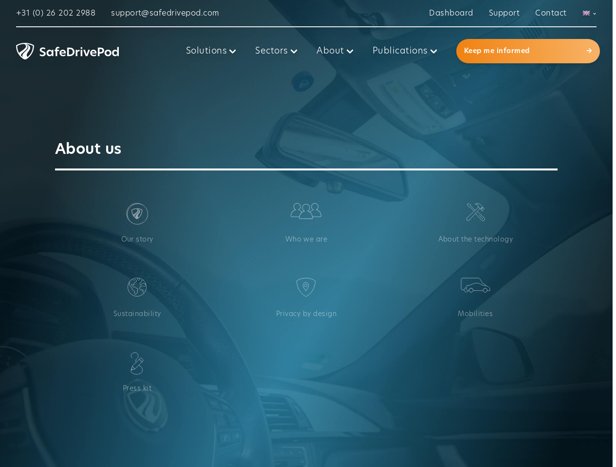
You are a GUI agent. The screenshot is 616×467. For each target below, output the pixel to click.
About (335, 51)
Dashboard (451, 13)
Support (504, 13)
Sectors (276, 51)
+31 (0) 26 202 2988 (55, 13)
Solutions (211, 51)
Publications (405, 51)
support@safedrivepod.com (165, 13)
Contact (550, 13)
